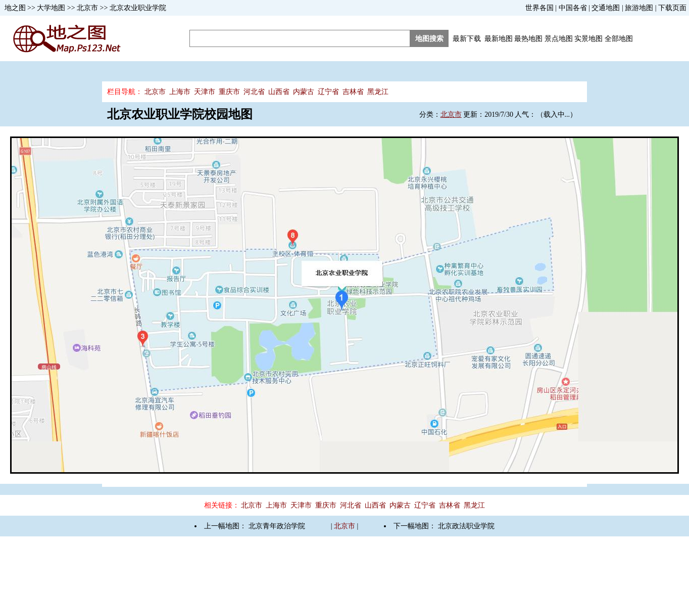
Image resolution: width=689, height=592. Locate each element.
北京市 (87, 8)
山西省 (278, 92)
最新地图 (498, 38)
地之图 (15, 8)
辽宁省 (328, 92)
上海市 (179, 92)
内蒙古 (303, 92)
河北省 (254, 92)
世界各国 (539, 8)
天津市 (204, 92)
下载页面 (672, 8)
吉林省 (353, 92)
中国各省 (573, 8)
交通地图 (606, 8)
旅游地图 (639, 8)
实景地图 (588, 38)
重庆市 (229, 92)
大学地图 (51, 8)
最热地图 (528, 38)
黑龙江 (377, 92)
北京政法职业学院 (466, 526)
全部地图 (619, 38)
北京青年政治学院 (277, 526)
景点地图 (559, 38)
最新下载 (467, 38)
